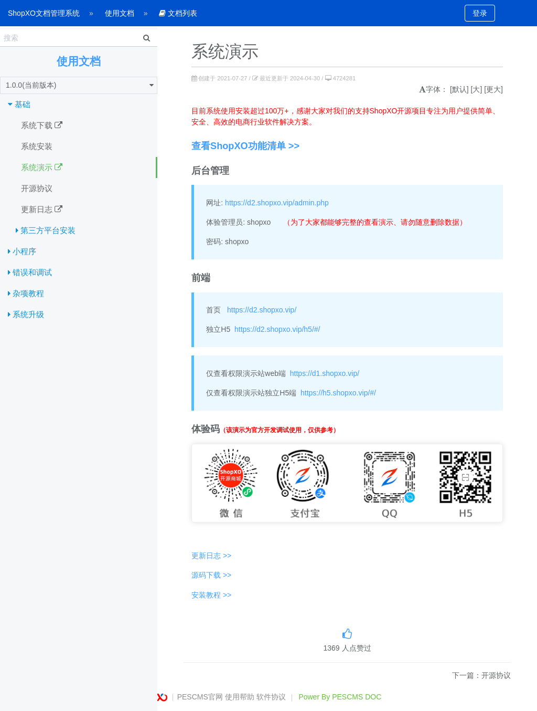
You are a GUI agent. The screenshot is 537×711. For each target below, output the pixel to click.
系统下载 (41, 125)
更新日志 (41, 209)
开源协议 (36, 188)
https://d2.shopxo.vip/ (261, 310)
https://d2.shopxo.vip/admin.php (277, 202)
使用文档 (119, 13)
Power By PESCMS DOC (339, 697)
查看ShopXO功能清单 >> (245, 146)
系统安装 (36, 146)
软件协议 (271, 697)
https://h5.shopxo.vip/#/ (338, 393)
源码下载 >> (211, 575)
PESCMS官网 (200, 697)
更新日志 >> (211, 555)
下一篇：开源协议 (481, 675)
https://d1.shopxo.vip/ (324, 373)
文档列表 (178, 13)
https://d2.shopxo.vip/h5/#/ (277, 329)
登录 (479, 13)
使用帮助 (239, 697)
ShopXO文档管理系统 (44, 13)
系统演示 (41, 167)
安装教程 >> (211, 595)
